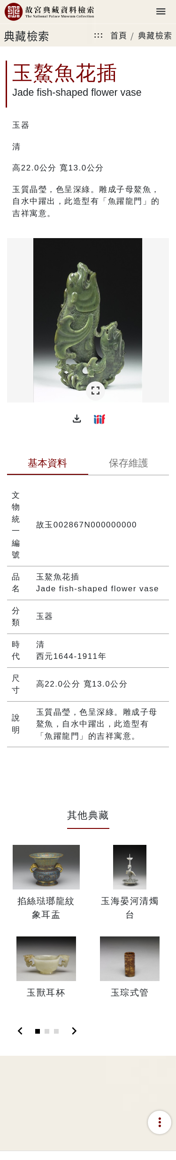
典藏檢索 (155, 35)
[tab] (47, 464)
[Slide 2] (47, 1031)
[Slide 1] (37, 1031)
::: (98, 35)
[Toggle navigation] (161, 12)
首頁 (119, 35)
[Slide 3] (56, 1031)
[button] (77, 419)
